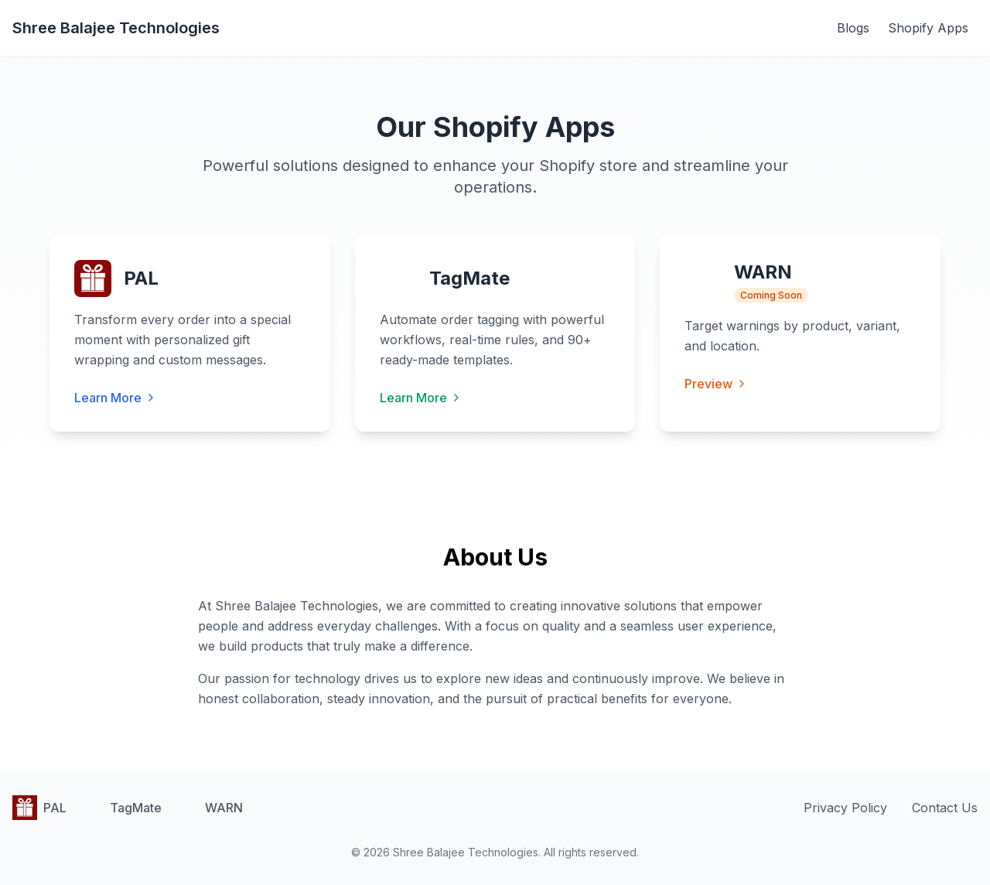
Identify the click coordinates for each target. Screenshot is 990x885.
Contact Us (945, 807)
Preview (716, 383)
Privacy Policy (845, 807)
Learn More (115, 397)
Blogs (853, 28)
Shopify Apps (928, 28)
